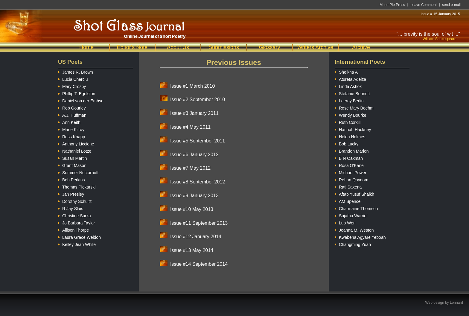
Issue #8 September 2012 (197, 181)
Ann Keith (69, 121)
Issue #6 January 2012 (194, 154)
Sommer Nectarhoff (78, 172)
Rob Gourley (72, 107)
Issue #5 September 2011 (197, 140)
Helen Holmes (350, 136)
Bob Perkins (71, 179)
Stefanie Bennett (352, 93)
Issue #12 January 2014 (195, 236)
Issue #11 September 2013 (199, 223)
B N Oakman (349, 157)
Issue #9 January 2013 (194, 195)
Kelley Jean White (77, 244)
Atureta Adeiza (350, 78)
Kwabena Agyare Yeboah (360, 236)
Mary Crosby (72, 86)
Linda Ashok (348, 86)
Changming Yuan (353, 244)
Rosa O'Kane (349, 165)
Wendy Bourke (350, 114)
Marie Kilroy (71, 129)
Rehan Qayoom (351, 179)
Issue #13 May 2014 (191, 250)
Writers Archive (315, 47)
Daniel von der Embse (80, 100)
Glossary (269, 47)
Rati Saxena (348, 186)
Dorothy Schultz (75, 201)
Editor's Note (132, 47)
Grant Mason (72, 165)
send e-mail (451, 5)
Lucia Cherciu (73, 78)
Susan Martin (72, 157)
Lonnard (456, 302)
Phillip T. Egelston (76, 93)
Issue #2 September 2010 (197, 99)
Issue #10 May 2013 (191, 209)
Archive (361, 47)
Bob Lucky (346, 143)
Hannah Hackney (353, 129)
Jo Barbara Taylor (76, 222)
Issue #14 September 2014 (199, 264)
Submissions (223, 47)
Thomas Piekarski (76, 186)
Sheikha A (346, 71)
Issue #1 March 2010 (192, 86)
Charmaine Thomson (356, 208)
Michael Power (350, 172)
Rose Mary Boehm (354, 107)
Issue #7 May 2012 (190, 168)
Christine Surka (74, 215)
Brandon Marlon (352, 150)
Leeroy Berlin (349, 100)
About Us (178, 47)
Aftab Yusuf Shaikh (354, 193)
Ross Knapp (71, 136)
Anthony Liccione (76, 143)
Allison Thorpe (73, 229)
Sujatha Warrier (351, 215)
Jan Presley (71, 193)
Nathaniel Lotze (74, 150)
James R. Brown (75, 71)
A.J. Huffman (72, 114)
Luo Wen (345, 222)
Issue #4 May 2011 (190, 127)
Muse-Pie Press (392, 5)
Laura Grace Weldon (79, 236)
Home (86, 47)
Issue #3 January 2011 (194, 113)
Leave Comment (423, 5)
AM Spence (347, 201)
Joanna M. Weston (354, 229)
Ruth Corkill (347, 121)
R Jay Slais (70, 208)
